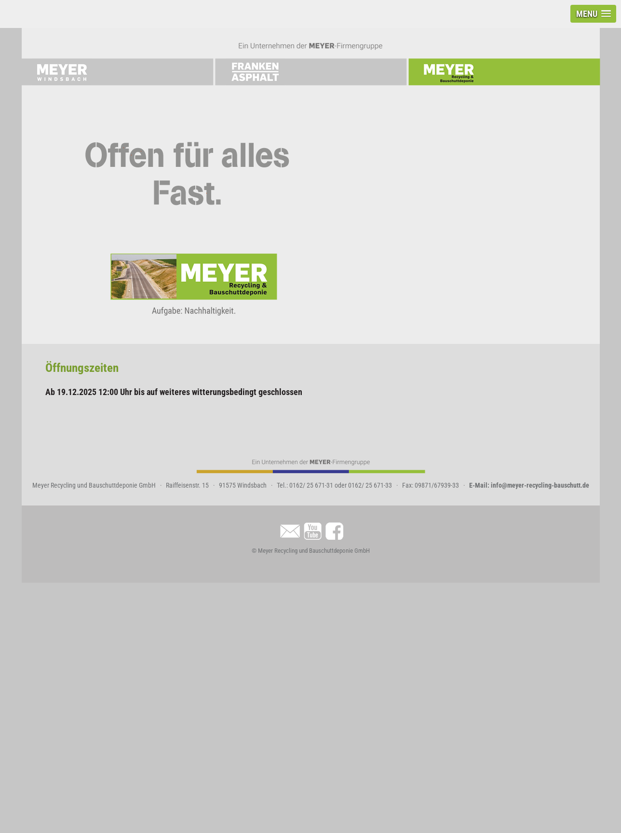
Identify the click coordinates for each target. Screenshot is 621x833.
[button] (593, 14)
